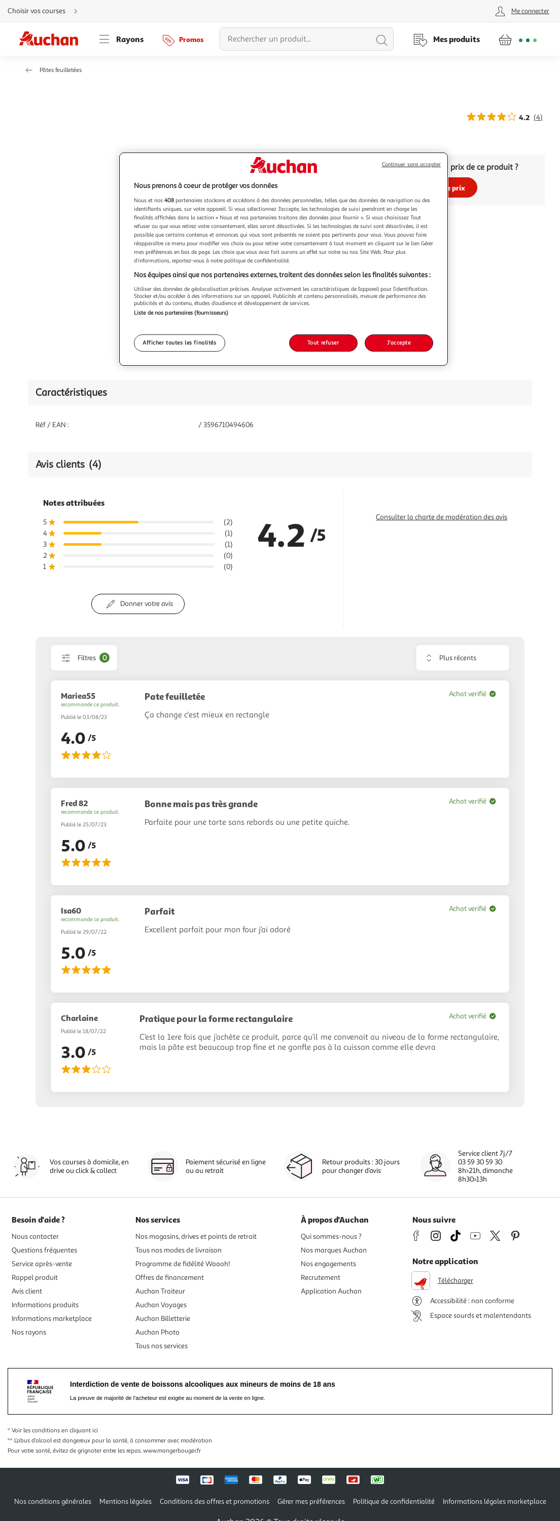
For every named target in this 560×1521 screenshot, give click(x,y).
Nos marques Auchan (334, 1250)
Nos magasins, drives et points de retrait (196, 1236)
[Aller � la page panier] (518, 39)
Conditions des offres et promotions (214, 1501)
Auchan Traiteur (160, 1291)
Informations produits (45, 1305)
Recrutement (320, 1277)
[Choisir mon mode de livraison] (47, 11)
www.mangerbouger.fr (172, 1451)
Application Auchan (331, 1291)
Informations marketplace (52, 1318)
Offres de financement (169, 1277)
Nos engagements (328, 1264)
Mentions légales (125, 1501)
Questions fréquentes (44, 1250)
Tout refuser (323, 342)
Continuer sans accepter (411, 164)
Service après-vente (42, 1264)
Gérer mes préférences (311, 1501)
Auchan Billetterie (162, 1318)
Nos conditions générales (52, 1501)
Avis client (27, 1291)
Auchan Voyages (161, 1305)
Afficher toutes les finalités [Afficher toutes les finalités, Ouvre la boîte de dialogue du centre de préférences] (180, 342)
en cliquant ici (79, 1430)
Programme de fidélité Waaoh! (182, 1264)
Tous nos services (161, 1346)
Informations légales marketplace (494, 1501)
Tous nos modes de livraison (178, 1250)
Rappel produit (35, 1277)
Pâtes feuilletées (61, 70)
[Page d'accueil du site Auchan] (52, 39)
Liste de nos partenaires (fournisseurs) (181, 312)
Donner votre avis (146, 603)
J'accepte (398, 342)
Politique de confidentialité (394, 1501)
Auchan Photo (157, 1332)
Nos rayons (29, 1332)
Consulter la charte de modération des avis (441, 517)
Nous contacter (35, 1236)
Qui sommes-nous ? (331, 1236)
